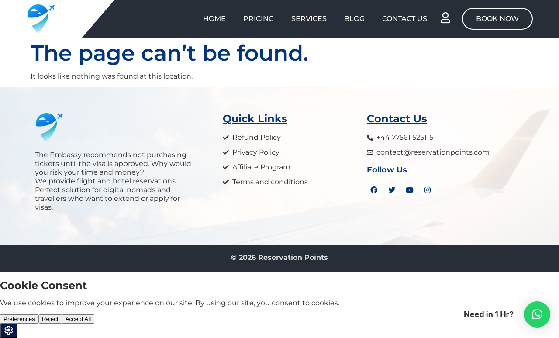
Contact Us (404, 18)
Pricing (258, 18)
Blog (354, 18)
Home (214, 18)
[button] (537, 314)
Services (309, 18)
